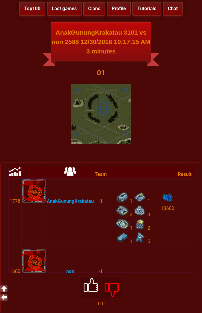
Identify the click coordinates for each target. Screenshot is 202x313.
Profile (119, 8)
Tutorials (146, 8)
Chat (173, 8)
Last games (64, 8)
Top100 (32, 8)
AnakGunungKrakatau (70, 201)
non (70, 271)
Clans (94, 8)
